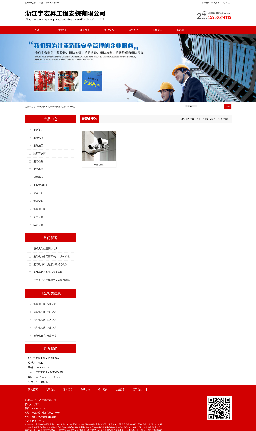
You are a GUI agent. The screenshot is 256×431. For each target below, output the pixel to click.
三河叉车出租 (153, 424)
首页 (36, 30)
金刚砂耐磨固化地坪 (45, 424)
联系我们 (181, 30)
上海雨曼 (35, 427)
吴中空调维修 (98, 427)
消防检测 (38, 161)
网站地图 (205, 2)
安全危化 (38, 193)
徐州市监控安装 (77, 424)
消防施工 (38, 145)
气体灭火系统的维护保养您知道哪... (52, 280)
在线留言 (157, 30)
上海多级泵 (101, 424)
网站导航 (225, 2)
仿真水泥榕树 (68, 427)
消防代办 (38, 137)
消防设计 (38, 129)
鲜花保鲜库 (110, 427)
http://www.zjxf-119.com (48, 377)
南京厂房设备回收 (138, 424)
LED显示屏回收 (122, 424)
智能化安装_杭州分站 (44, 304)
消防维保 (38, 169)
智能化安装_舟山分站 (44, 335)
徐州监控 (57, 427)
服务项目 (85, 30)
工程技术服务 (40, 185)
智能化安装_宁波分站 (44, 312)
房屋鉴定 (38, 177)
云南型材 (110, 424)
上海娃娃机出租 (62, 424)
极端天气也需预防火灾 (45, 248)
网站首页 (33, 389)
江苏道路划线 (148, 427)
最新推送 (215, 2)
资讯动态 (109, 30)
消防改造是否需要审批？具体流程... (52, 256)
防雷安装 (38, 225)
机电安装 (38, 217)
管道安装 (38, 201)
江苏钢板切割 (46, 427)
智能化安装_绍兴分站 (44, 320)
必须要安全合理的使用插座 (47, 272)
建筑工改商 (39, 153)
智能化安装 (39, 209)
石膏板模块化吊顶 (83, 427)
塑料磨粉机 (90, 424)
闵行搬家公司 (135, 427)
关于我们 (61, 30)
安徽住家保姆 (122, 427)
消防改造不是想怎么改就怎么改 (50, 264)
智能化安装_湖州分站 (44, 327)
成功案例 (133, 30)
